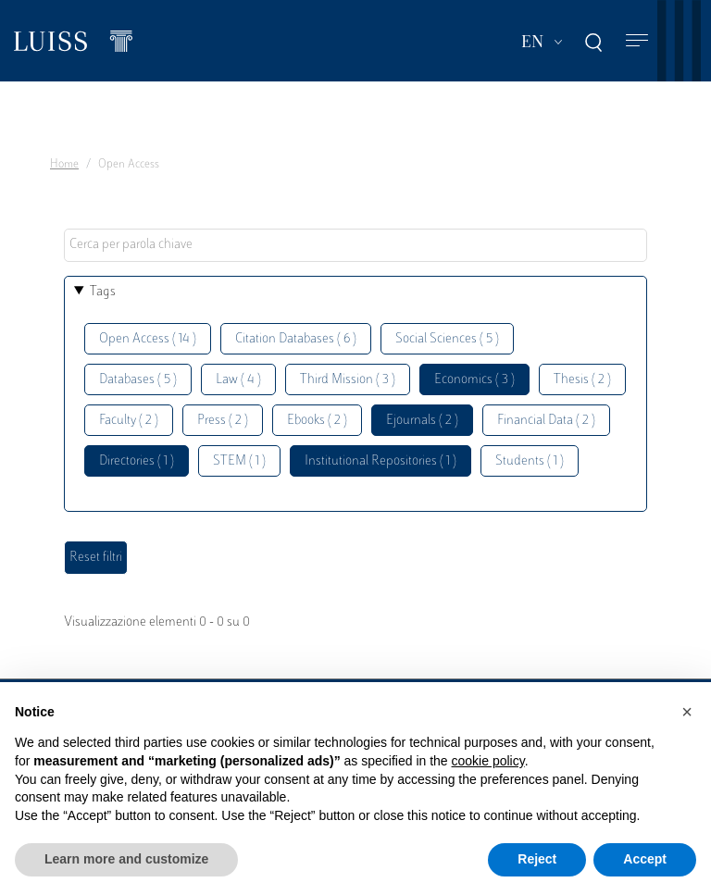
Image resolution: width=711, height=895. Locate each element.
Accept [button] (645, 858)
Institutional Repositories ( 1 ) (380, 461)
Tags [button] (103, 292)
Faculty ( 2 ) (128, 421)
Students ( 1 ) (529, 461)
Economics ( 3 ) (474, 380)
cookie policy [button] (488, 760)
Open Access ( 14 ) (147, 339)
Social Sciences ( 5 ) (447, 339)
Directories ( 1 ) (136, 461)
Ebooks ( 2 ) (317, 421)
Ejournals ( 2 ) (422, 421)
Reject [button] (537, 858)
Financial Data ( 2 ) (546, 421)
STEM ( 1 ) (239, 461)
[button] (687, 712)
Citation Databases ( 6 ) (295, 339)
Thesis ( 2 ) (582, 380)
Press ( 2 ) (222, 421)
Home (64, 164)
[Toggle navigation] (637, 41)
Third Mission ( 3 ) (347, 380)
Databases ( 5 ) (138, 380)
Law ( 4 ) (238, 380)
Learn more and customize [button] (126, 858)
